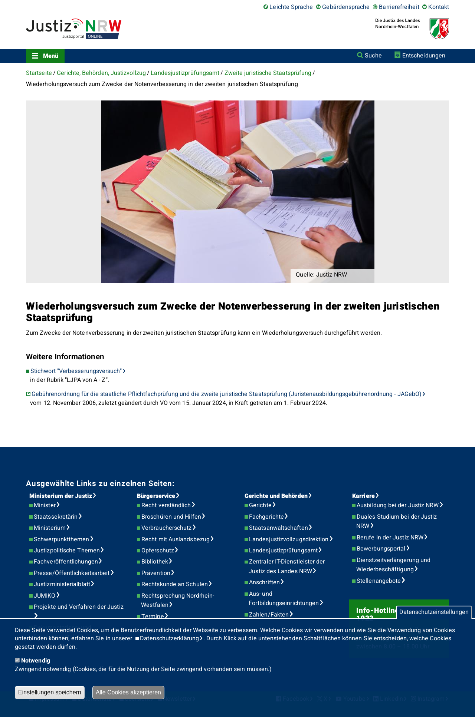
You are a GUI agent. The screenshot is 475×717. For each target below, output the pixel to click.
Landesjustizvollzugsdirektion (288, 539)
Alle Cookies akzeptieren (128, 692)
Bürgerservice (156, 496)
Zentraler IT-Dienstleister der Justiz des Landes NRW (287, 566)
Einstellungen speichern (49, 692)
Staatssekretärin (56, 516)
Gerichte (260, 505)
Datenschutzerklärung (169, 638)
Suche (373, 55)
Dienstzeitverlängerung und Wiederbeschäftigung (393, 565)
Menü (50, 56)
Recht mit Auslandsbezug (175, 539)
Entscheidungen (423, 55)
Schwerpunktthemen (61, 539)
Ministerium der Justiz (60, 496)
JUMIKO (44, 595)
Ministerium (50, 527)
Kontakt (438, 7)
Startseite (39, 73)
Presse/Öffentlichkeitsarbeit (71, 573)
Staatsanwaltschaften (278, 527)
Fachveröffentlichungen (66, 561)
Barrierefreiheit (399, 7)
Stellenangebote (379, 580)
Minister (45, 505)
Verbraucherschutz (166, 527)
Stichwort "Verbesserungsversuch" (76, 371)
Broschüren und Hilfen (171, 516)
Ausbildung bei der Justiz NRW (398, 505)
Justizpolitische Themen (67, 550)
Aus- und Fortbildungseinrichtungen (284, 598)
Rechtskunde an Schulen (174, 584)
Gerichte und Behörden (276, 496)
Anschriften (264, 582)
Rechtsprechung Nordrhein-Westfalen (177, 600)
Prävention (155, 573)
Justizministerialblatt (62, 584)
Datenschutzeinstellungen (434, 612)
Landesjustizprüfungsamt (185, 73)
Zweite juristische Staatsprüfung (268, 73)
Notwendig (35, 660)
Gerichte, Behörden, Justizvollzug (101, 73)
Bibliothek (154, 561)
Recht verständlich (166, 505)
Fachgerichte (266, 516)
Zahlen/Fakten (269, 614)
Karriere (363, 496)
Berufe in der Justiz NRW (390, 537)
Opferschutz (157, 550)
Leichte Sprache (291, 7)
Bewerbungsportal (381, 548)
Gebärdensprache (346, 7)
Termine (152, 616)
